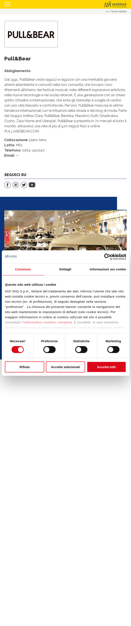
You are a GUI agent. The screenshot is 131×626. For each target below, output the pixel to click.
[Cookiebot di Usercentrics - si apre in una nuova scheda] (107, 256)
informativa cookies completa (48, 322)
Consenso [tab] (23, 269)
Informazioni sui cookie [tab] (108, 269)
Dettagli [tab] (65, 269)
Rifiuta (25, 367)
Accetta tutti (106, 367)
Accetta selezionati (65, 367)
